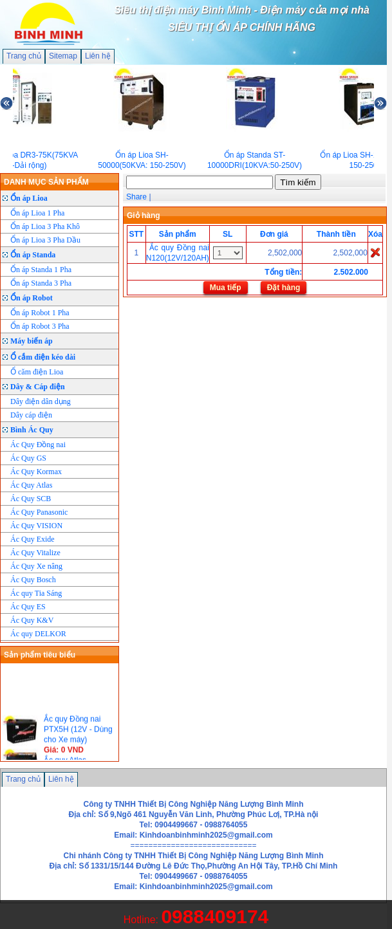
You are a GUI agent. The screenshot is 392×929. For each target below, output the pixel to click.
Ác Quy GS (28, 458)
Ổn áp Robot (31, 297)
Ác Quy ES (28, 606)
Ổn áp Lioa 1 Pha (37, 212)
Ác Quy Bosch (33, 579)
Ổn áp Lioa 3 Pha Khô (45, 226)
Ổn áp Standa (32, 254)
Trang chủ (23, 55)
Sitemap (63, 55)
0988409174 (214, 916)
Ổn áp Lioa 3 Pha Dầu (45, 239)
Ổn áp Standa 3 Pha (40, 283)
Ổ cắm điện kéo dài (42, 357)
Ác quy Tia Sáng (36, 593)
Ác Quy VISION (36, 525)
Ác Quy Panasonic (39, 512)
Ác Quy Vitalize (35, 552)
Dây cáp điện (31, 414)
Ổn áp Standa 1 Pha (40, 269)
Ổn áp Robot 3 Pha (40, 326)
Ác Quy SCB (30, 498)
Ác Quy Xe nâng (36, 566)
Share (136, 196)
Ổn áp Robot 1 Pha (40, 312)
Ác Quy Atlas (31, 485)
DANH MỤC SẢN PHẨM (46, 182)
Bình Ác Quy (31, 429)
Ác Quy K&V (31, 620)
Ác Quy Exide (32, 539)
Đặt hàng (284, 287)
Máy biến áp (31, 340)
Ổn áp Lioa (29, 198)
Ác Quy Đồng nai (38, 444)
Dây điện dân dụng (40, 401)
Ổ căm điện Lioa (36, 371)
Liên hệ (98, 55)
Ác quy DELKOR (38, 633)
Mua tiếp (225, 287)
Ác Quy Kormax (36, 471)
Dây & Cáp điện (37, 386)
